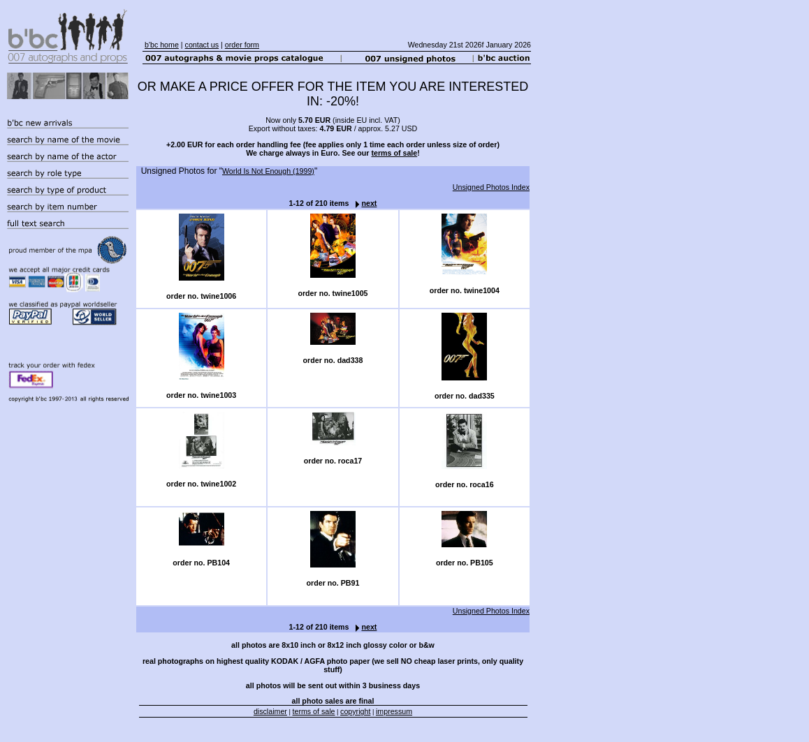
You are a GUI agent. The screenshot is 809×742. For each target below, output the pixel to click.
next (363, 203)
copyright (355, 711)
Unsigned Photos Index (491, 187)
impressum (394, 711)
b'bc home (162, 44)
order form (242, 44)
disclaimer (270, 711)
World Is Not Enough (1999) (268, 171)
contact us (202, 44)
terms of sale (394, 153)
